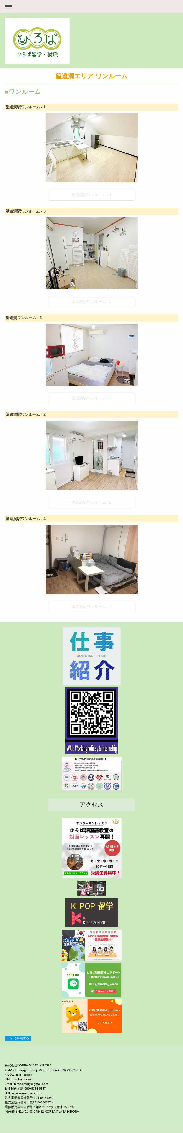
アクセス (92, 804)
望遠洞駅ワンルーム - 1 (91, 195)
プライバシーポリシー (20, 1061)
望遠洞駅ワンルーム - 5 (91, 398)
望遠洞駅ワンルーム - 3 (91, 302)
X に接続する (17, 1038)
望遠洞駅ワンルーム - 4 (91, 607)
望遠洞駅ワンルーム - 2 (91, 502)
